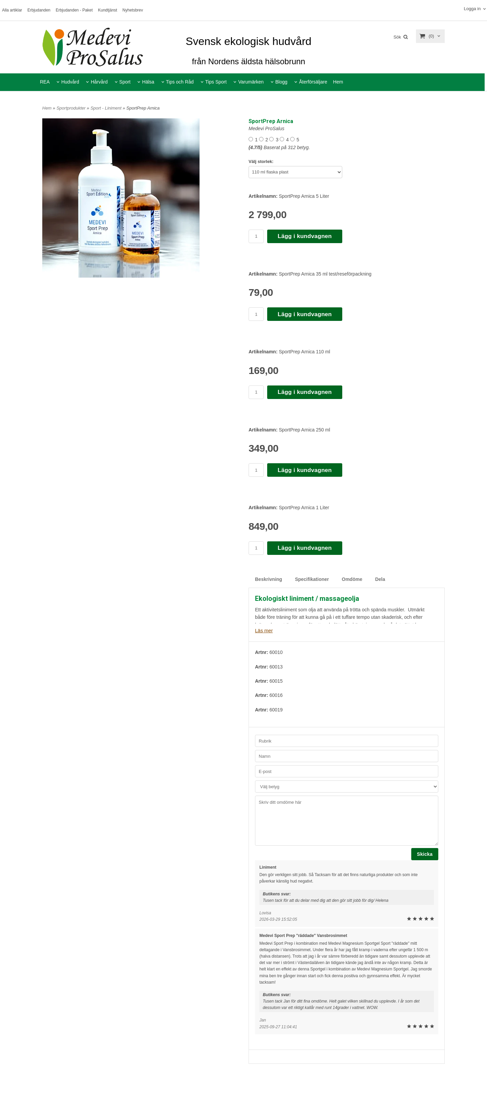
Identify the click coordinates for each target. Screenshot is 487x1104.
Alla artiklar (12, 10)
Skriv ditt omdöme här (346, 820)
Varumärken (250, 82)
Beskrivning (268, 579)
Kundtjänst (107, 10)
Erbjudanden (38, 10)
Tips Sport (216, 82)
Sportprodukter (71, 108)
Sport (125, 82)
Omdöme (352, 579)
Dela (380, 579)
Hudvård (70, 82)
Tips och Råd (180, 82)
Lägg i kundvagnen (305, 236)
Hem (338, 82)
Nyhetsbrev (132, 10)
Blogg (281, 82)
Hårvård (99, 82)
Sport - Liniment (106, 108)
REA (45, 82)
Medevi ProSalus (266, 128)
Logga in (472, 8)
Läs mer (263, 630)
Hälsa (148, 82)
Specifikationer (312, 579)
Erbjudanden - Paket (74, 10)
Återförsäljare (313, 82)
